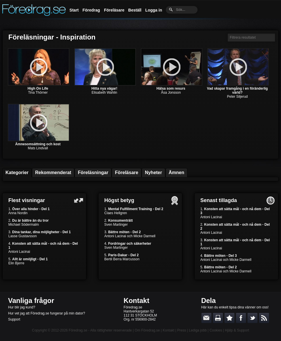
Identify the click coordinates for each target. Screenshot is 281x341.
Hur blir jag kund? (21, 307)
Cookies (216, 330)
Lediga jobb (198, 330)
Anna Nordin (18, 213)
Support (14, 319)
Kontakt (136, 300)
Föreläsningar (93, 172)
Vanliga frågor (31, 300)
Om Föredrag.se (147, 330)
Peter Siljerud (237, 97)
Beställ (134, 10)
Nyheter (153, 172)
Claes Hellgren (115, 213)
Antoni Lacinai (19, 252)
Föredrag (91, 10)
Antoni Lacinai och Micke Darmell (129, 236)
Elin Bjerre (16, 263)
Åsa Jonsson (171, 93)
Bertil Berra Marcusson (121, 259)
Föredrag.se (78, 330)
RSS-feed (264, 318)
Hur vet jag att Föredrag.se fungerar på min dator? (46, 313)
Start (74, 10)
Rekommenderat (53, 172)
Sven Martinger (116, 225)
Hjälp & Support (237, 330)
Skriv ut (218, 318)
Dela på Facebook (241, 318)
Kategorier (17, 172)
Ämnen (176, 172)
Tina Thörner (38, 93)
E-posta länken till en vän (206, 318)
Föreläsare (114, 10)
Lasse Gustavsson (22, 236)
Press (181, 330)
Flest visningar (26, 200)
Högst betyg (119, 200)
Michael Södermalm (23, 225)
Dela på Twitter (252, 318)
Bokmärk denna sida (229, 318)
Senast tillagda (218, 200)
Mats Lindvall (38, 148)
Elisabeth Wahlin (104, 93)
